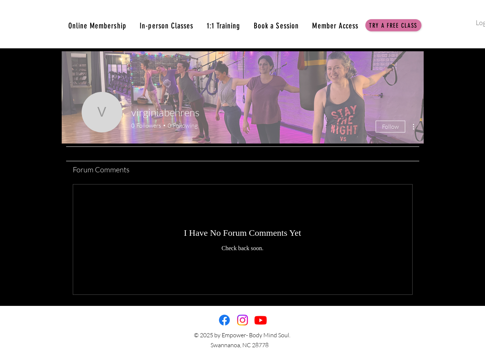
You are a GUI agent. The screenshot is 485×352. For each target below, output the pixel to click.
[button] (393, 25)
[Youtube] (260, 320)
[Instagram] (242, 320)
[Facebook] (224, 320)
